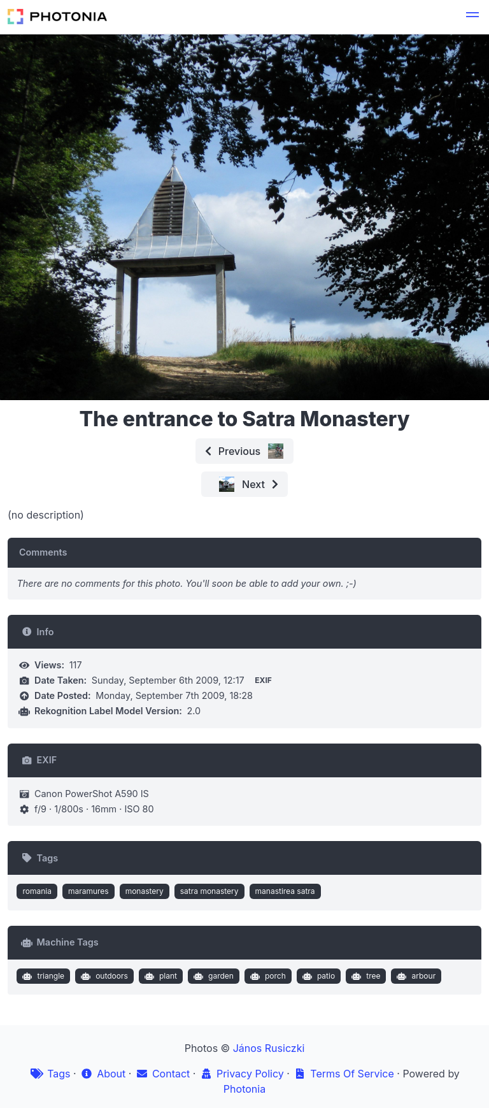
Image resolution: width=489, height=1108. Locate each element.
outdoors (103, 976)
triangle (42, 976)
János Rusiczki (269, 1048)
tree (365, 976)
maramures (88, 891)
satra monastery (209, 891)
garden (211, 976)
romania (37, 891)
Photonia (244, 1089)
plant (159, 976)
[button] (472, 16)
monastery (144, 891)
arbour (415, 976)
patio (317, 976)
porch (266, 976)
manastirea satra (285, 891)
